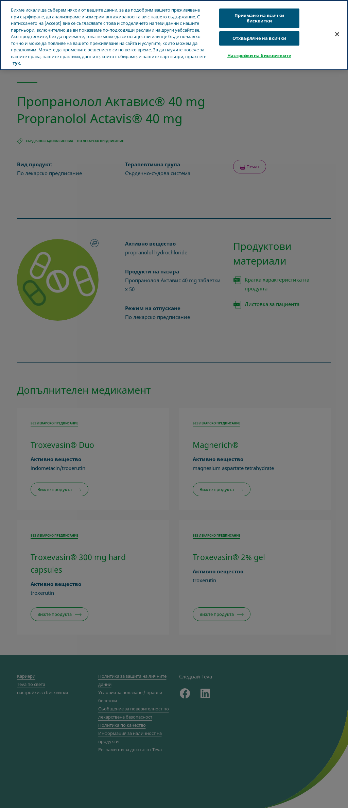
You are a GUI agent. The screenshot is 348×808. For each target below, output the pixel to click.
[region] (174, 35)
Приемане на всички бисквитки (259, 18)
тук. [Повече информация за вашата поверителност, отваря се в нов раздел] (17, 63)
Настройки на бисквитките (259, 55)
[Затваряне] (337, 34)
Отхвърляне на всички (259, 38)
